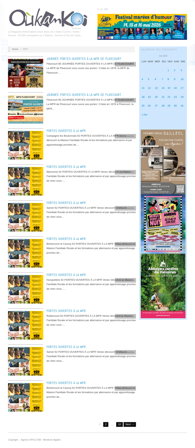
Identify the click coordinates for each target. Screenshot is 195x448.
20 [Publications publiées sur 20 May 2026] (156, 96)
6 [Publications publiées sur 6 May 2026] (155, 79)
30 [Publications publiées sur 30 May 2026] (175, 105)
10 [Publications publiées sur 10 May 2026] (182, 79)
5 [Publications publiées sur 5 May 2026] (148, 79)
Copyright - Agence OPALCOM (24, 439)
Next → (129, 424)
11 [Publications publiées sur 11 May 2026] (143, 88)
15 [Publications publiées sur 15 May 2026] (169, 88)
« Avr (145, 114)
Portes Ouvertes (125, 64)
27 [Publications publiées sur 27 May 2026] (156, 105)
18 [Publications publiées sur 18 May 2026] (143, 96)
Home (15, 49)
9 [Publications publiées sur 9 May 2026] (174, 79)
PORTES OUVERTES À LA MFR (66, 130)
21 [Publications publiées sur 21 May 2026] (163, 96)
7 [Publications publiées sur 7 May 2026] (162, 79)
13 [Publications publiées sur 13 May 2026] (156, 88)
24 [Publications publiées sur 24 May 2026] (182, 96)
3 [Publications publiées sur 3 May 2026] (181, 70)
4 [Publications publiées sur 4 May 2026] (142, 79)
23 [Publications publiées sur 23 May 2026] (175, 96)
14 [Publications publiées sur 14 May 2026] (163, 88)
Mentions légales (52, 439)
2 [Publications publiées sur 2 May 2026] (174, 70)
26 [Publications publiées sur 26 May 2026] (149, 105)
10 (119, 424)
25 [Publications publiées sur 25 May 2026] (143, 105)
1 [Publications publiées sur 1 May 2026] (168, 70)
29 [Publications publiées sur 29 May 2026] (169, 105)
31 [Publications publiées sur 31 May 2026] (182, 105)
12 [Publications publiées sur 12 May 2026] (149, 88)
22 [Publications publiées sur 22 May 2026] (169, 96)
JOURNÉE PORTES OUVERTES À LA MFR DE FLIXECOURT (83, 58)
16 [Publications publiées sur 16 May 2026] (175, 88)
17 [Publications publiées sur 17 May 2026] (182, 88)
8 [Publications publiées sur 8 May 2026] (168, 79)
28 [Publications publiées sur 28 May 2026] (163, 105)
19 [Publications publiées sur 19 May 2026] (149, 96)
